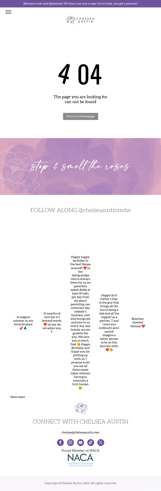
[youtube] (80, 443)
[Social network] (90, 443)
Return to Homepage (80, 116)
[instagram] (70, 443)
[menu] (8, 12)
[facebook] (60, 443)
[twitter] (100, 443)
